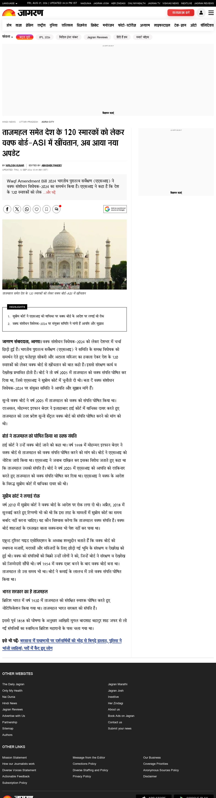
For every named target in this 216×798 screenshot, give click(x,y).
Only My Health (12, 691)
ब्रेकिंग (29, 25)
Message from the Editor (89, 758)
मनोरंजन (108, 25)
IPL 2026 (44, 37)
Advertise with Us (13, 716)
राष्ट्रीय (41, 25)
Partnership (9, 723)
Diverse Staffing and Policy (90, 770)
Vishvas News (170, 3)
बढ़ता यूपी (24, 37)
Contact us (115, 723)
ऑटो (193, 25)
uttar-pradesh (28, 122)
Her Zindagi (118, 3)
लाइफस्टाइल (162, 25)
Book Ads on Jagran (121, 716)
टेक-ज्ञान (180, 25)
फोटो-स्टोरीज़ (127, 25)
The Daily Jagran (13, 684)
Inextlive (186, 3)
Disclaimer (150, 777)
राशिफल (67, 25)
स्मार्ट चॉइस (142, 37)
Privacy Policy (82, 777)
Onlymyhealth (137, 3)
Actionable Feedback (16, 777)
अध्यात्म (145, 25)
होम (9, 25)
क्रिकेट (95, 25)
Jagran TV (154, 3)
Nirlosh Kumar (15, 165)
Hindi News (9, 122)
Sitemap (7, 729)
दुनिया (53, 25)
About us (114, 710)
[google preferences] (115, 209)
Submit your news (119, 729)
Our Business (152, 758)
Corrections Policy (84, 764)
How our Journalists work (18, 764)
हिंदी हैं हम (122, 37)
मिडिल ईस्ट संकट (68, 37)
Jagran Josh (101, 3)
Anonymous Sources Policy (161, 770)
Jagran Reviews (204, 3)
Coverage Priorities (155, 764)
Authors (7, 735)
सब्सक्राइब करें (181, 13)
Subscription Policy (14, 783)
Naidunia (86, 3)
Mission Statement (14, 758)
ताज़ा (19, 25)
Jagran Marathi (117, 684)
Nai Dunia (8, 697)
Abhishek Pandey (52, 165)
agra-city (48, 122)
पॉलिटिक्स (207, 25)
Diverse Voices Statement (19, 770)
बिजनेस (82, 25)
